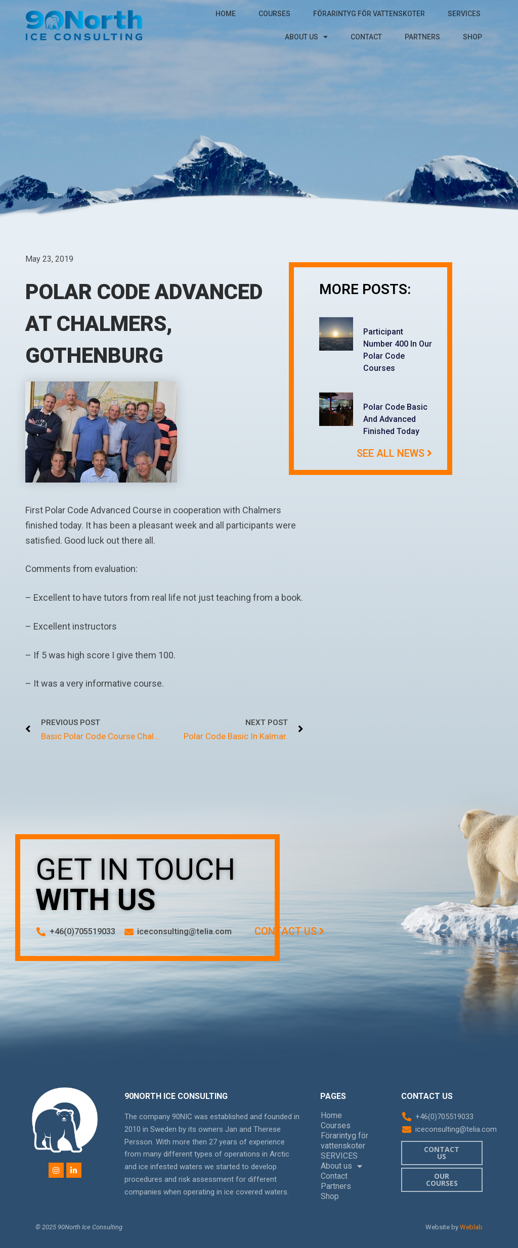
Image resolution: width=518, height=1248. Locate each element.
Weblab (471, 1227)
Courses (274, 14)
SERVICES (464, 14)
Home (225, 14)
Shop (472, 37)
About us (306, 36)
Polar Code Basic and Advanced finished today (395, 419)
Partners (422, 37)
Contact (366, 37)
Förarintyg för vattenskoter (369, 14)
